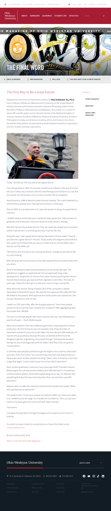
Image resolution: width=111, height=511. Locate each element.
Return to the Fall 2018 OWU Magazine (23, 440)
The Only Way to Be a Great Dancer (85, 79)
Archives (89, 106)
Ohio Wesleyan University (11, 18)
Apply (80, 4)
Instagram (93, 476)
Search (103, 16)
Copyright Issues (12, 492)
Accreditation (11, 484)
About (24, 15)
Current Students (14, 4)
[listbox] (90, 463)
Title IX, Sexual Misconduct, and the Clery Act (89, 486)
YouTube (89, 476)
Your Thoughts (92, 99)
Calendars (92, 4)
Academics (47, 15)
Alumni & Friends (39, 4)
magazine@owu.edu (15, 427)
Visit (74, 4)
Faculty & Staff (27, 4)
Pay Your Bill (60, 484)
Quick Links (84, 463)
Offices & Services (37, 488)
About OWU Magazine (90, 114)
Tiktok (98, 476)
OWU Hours (35, 492)
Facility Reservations (38, 484)
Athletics (73, 15)
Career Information (12, 488)
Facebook (84, 476)
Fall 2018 (56, 79)
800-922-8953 (51, 476)
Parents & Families (53, 4)
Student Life (60, 15)
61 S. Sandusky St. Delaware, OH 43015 (25, 476)
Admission (35, 15)
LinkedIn (103, 476)
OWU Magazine (36, 79)
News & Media (101, 4)
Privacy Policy (61, 488)
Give (85, 4)
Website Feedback (87, 492)
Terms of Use (60, 492)
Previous (4, 79)
